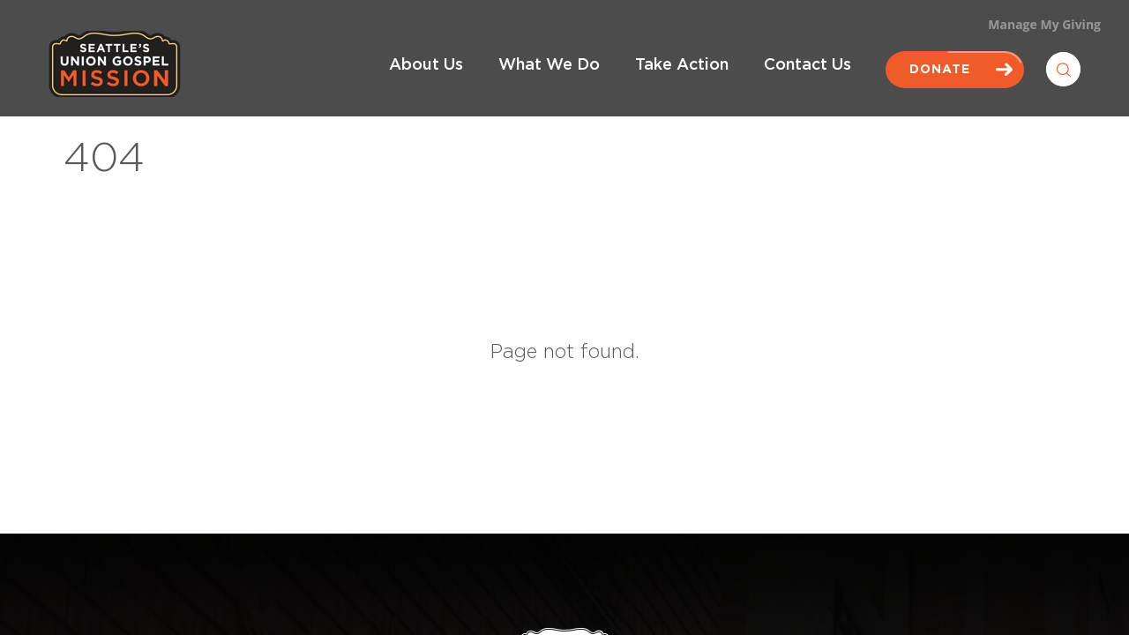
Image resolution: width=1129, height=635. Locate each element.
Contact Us (807, 65)
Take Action (682, 65)
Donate (954, 69)
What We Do (549, 65)
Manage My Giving (1044, 24)
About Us (426, 65)
